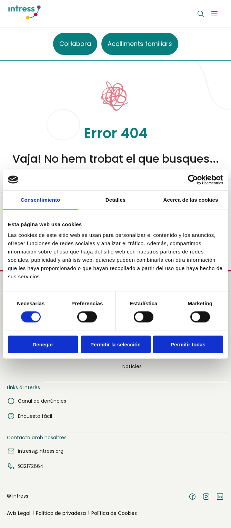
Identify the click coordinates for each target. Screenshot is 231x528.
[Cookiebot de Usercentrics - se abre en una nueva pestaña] (193, 179)
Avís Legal (18, 513)
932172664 (25, 466)
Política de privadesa (61, 513)
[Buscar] (201, 14)
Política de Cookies (114, 513)
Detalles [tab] (115, 199)
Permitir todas (188, 344)
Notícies (132, 366)
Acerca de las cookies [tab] (190, 199)
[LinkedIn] (220, 497)
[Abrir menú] (214, 14)
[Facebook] (192, 497)
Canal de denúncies (36, 401)
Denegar (42, 344)
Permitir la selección (115, 344)
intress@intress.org (35, 451)
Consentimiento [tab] (40, 199)
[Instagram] (206, 497)
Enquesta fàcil (29, 416)
